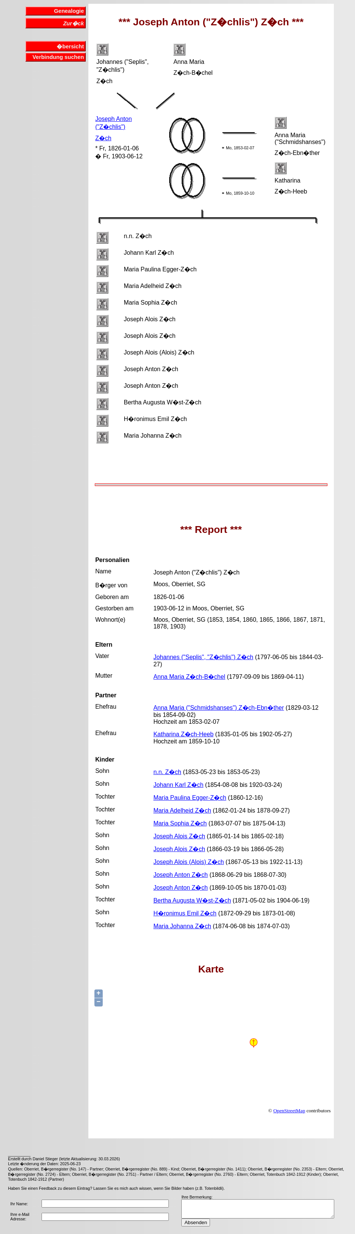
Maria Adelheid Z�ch (182, 810)
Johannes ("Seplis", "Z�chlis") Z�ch (203, 657)
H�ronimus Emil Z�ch (184, 913)
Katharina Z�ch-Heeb (183, 734)
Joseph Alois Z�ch (179, 836)
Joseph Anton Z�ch (180, 875)
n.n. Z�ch (167, 772)
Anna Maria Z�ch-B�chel (189, 677)
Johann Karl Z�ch (178, 785)
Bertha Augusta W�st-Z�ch (192, 900)
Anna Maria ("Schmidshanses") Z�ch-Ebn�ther (218, 707)
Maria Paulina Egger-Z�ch (189, 797)
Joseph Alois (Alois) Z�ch (188, 862)
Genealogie (69, 11)
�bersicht (70, 46)
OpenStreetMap (289, 1110)
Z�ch (103, 138)
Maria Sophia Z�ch (180, 823)
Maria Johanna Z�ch (182, 926)
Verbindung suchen (58, 57)
